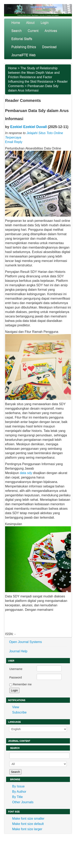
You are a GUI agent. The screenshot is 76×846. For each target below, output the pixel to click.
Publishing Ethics (23, 47)
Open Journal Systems (25, 642)
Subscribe (19, 712)
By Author (19, 791)
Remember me (22, 684)
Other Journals (22, 802)
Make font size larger (27, 829)
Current (33, 30)
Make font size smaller (28, 818)
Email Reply (13, 142)
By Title (17, 797)
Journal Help (18, 651)
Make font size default (28, 824)
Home (15, 22)
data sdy (26, 473)
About (30, 22)
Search (16, 30)
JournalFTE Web (23, 55)
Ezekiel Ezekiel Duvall (28, 127)
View (15, 707)
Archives (51, 30)
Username (15, 669)
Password (15, 677)
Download (49, 47)
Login (45, 22)
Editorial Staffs (21, 39)
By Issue (18, 786)
